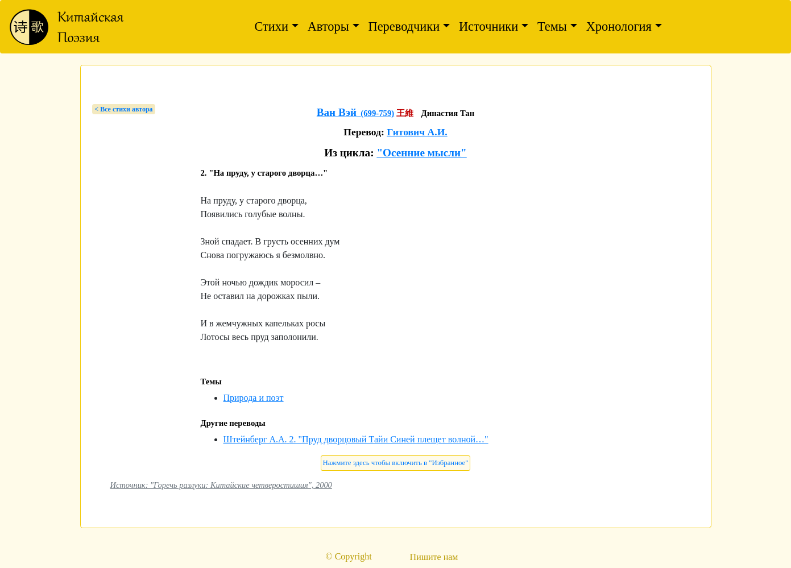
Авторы (328, 26)
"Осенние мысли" (421, 153)
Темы (552, 26)
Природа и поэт (253, 398)
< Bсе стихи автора (123, 109)
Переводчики (404, 26)
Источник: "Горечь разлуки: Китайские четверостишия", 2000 (221, 485)
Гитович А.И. (417, 132)
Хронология (619, 26)
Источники (488, 26)
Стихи (271, 26)
